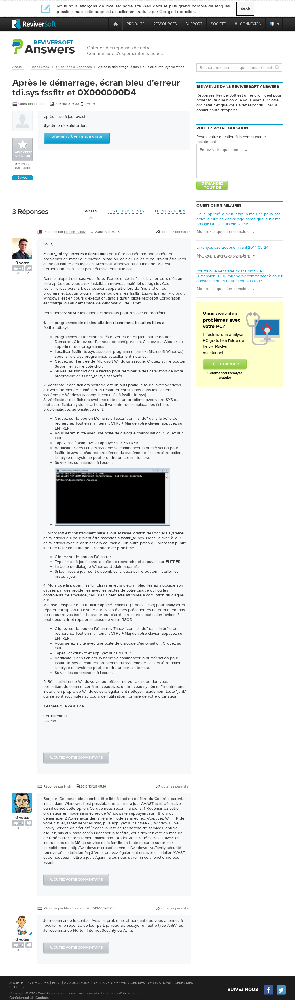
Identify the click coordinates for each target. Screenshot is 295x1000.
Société (16, 983)
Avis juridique (76, 983)
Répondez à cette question (77, 137)
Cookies (42, 997)
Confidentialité (21, 997)
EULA (56, 983)
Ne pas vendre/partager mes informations (132, 983)
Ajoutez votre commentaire (76, 758)
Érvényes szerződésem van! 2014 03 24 (232, 247)
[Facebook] (269, 994)
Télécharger (225, 364)
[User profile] (22, 255)
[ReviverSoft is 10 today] (103, 23)
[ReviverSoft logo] (34, 24)
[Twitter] (281, 994)
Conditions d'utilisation (119, 993)
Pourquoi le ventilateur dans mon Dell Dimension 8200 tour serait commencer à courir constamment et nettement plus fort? (239, 276)
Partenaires (38, 983)
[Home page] (115, 23)
